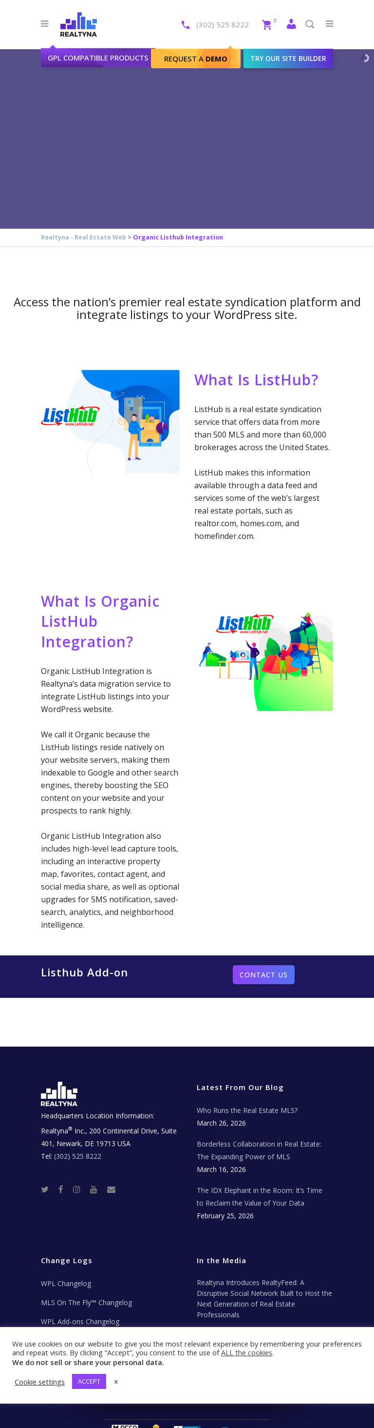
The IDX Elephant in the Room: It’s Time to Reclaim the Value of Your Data (259, 1197)
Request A (195, 58)
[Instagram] (80, 1188)
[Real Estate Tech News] (111, 1188)
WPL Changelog (66, 1283)
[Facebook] (64, 1188)
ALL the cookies (246, 1352)
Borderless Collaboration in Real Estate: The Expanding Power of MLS (259, 1150)
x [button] (116, 1381)
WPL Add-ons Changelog (80, 1321)
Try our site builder (288, 58)
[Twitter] (48, 1188)
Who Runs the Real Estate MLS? (247, 1110)
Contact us (264, 974)
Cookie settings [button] (40, 1381)
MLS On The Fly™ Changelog (86, 1302)
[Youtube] (97, 1188)
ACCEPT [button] (89, 1381)
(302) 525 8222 (222, 24)
